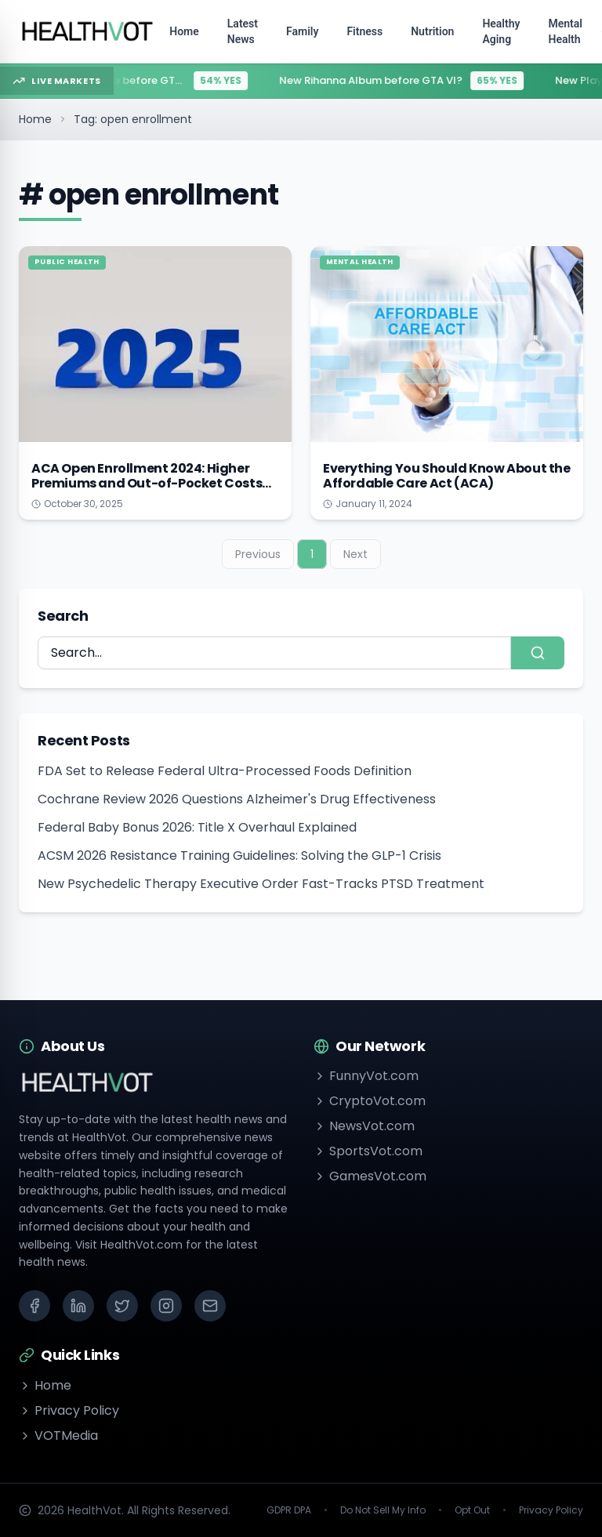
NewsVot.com (364, 1126)
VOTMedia (58, 1435)
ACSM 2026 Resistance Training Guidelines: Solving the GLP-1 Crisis (239, 855)
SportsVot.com (368, 1151)
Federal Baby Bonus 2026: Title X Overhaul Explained (197, 827)
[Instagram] (166, 1305)
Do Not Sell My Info (383, 1510)
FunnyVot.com (366, 1076)
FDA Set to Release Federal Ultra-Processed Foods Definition (225, 771)
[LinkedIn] (78, 1305)
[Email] (210, 1305)
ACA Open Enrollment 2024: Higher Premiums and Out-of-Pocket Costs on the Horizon (146, 483)
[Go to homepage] (88, 31)
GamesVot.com (370, 1176)
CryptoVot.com (370, 1101)
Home (35, 119)
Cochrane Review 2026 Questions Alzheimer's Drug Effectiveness (237, 799)
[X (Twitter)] (122, 1305)
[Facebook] (34, 1305)
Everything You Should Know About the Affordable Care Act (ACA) (447, 475)
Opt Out (472, 1510)
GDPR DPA (289, 1510)
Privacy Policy (69, 1410)
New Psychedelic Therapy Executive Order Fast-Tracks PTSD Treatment (261, 884)
